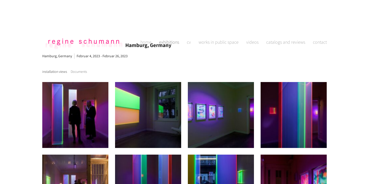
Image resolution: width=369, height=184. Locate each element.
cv (189, 24)
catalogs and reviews (285, 24)
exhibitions (169, 24)
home (145, 24)
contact (320, 24)
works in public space (219, 24)
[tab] (54, 71)
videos (252, 24)
